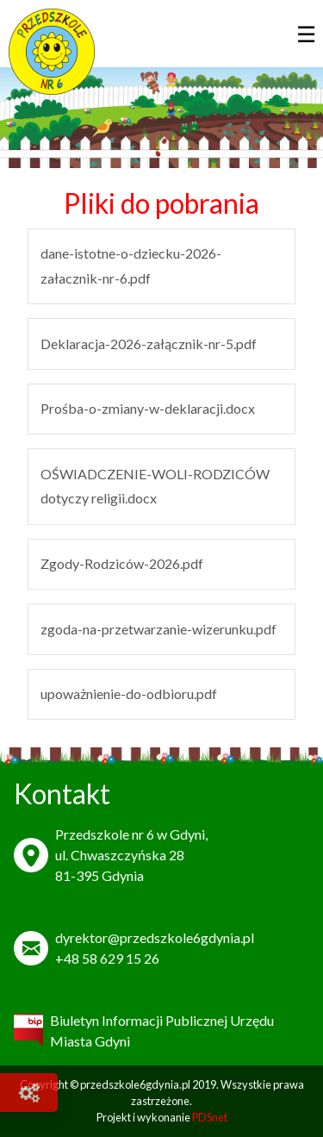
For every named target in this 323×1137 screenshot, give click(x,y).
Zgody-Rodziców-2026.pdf (121, 563)
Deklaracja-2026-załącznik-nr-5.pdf (148, 343)
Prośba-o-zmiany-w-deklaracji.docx (147, 408)
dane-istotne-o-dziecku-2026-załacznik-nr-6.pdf (130, 265)
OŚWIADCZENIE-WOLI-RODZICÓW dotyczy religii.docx (155, 486)
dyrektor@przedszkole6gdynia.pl (154, 937)
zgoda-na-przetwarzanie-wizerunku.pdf (158, 629)
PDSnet (209, 1117)
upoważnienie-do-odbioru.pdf (128, 693)
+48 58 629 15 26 (107, 958)
